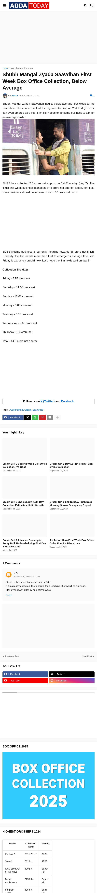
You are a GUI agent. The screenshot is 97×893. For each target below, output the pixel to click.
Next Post (87, 656)
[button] (4, 5)
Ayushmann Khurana (22, 68)
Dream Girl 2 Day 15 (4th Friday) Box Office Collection (71, 465)
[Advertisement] (48, 37)
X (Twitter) (48, 401)
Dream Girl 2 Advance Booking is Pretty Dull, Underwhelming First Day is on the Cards (24, 543)
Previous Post (12, 656)
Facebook (67, 401)
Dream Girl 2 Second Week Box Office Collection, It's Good (24, 465)
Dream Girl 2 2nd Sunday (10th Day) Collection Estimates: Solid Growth (23, 503)
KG (16, 573)
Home (5, 68)
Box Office (38, 409)
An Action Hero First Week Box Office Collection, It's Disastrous (72, 542)
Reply (9, 595)
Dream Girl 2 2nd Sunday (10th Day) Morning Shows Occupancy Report (71, 503)
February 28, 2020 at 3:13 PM (27, 577)
